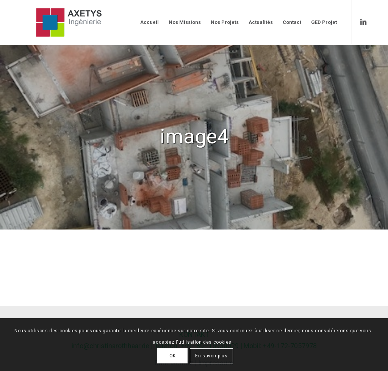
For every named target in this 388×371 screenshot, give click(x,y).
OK (172, 355)
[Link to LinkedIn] (363, 22)
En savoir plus (211, 355)
